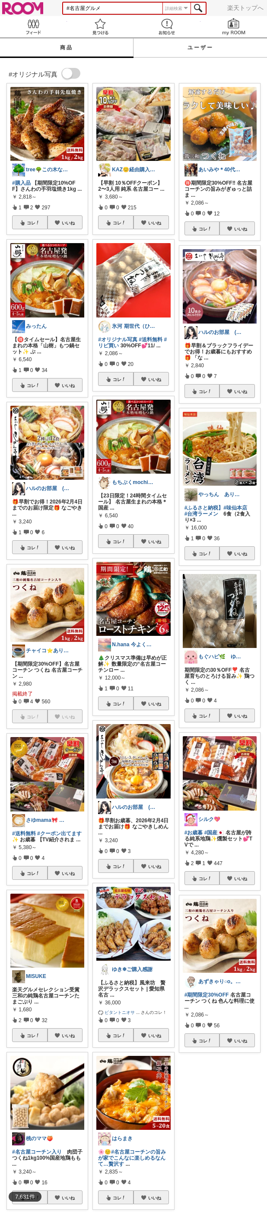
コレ (33, 223)
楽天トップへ (245, 7)
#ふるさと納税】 (204, 508)
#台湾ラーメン (201, 514)
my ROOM (233, 26)
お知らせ (167, 26)
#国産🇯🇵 (214, 833)
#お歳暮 (193, 833)
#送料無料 (24, 834)
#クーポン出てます (59, 834)
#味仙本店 (235, 508)
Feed (33, 26)
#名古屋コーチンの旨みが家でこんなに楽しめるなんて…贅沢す (132, 1158)
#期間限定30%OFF (206, 995)
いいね (68, 223)
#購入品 (21, 183)
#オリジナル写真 (117, 340)
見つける (100, 26)
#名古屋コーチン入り (37, 1152)
